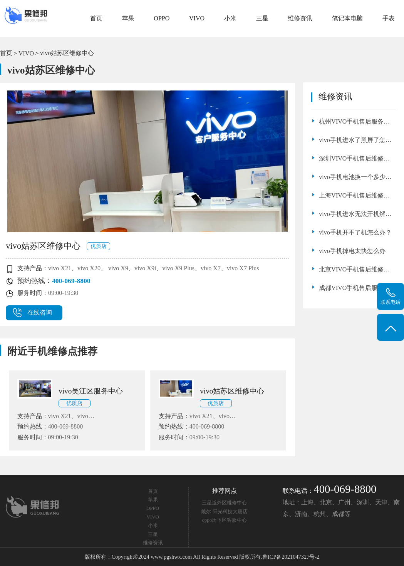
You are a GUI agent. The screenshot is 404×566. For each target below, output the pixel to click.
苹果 (128, 18)
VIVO (197, 18)
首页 (96, 18)
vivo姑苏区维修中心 (67, 53)
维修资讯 (300, 18)
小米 (230, 18)
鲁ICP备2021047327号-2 (290, 557)
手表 (388, 18)
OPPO (161, 18)
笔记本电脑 (347, 18)
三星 (262, 18)
